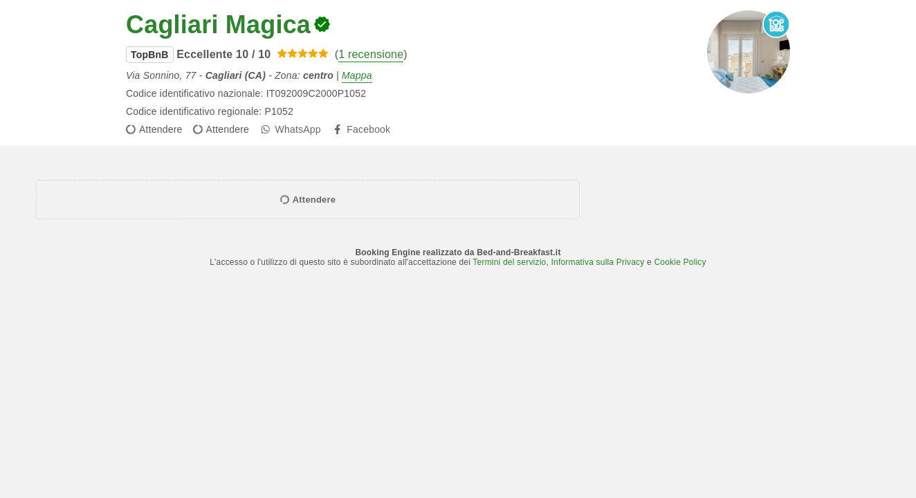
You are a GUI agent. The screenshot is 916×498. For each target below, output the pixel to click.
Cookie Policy (680, 262)
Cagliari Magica (218, 24)
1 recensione (370, 54)
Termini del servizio (509, 262)
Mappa (357, 75)
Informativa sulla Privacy (597, 262)
